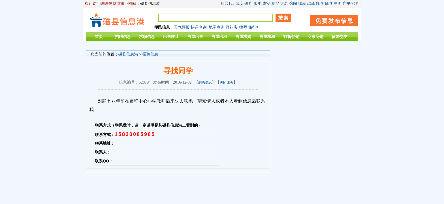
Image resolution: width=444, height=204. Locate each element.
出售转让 (171, 37)
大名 (284, 3)
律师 (243, 27)
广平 (347, 3)
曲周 (337, 3)
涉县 (355, 3)
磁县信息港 (128, 54)
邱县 (329, 3)
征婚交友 (339, 37)
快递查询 (199, 27)
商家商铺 (315, 37)
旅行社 (254, 27)
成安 (266, 3)
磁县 (248, 3)
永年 (257, 3)
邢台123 (227, 3)
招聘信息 (123, 37)
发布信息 (331, 19)
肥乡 (275, 3)
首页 (99, 37)
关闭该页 (226, 82)
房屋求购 (243, 37)
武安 (240, 3)
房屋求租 (267, 37)
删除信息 (205, 82)
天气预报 (182, 27)
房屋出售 (195, 37)
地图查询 (217, 27)
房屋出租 (219, 37)
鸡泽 (311, 3)
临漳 (302, 3)
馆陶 (293, 3)
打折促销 (291, 37)
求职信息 (147, 37)
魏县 (320, 3)
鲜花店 (231, 27)
